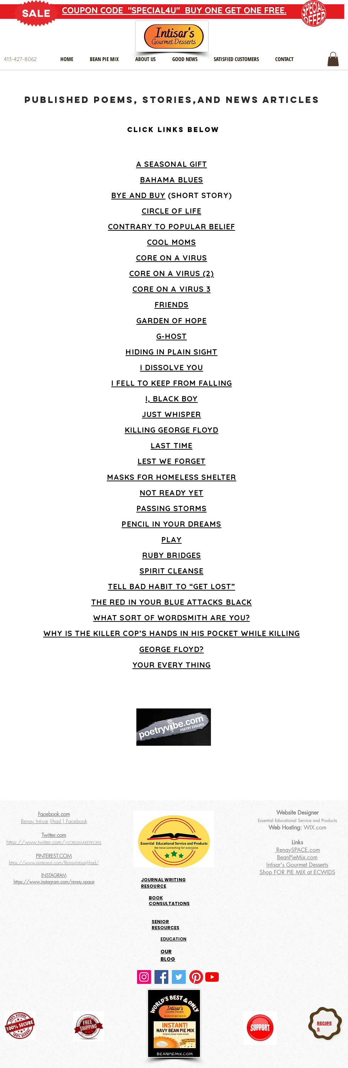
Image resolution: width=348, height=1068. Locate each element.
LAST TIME (171, 445)
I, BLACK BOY (171, 398)
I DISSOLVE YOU (171, 367)
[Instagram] (144, 977)
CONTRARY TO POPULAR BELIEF (171, 226)
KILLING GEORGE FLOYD (171, 429)
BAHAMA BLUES (171, 179)
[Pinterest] (196, 977)
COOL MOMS (171, 242)
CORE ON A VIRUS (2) (171, 273)
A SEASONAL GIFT (171, 164)
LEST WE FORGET (171, 461)
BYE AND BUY (138, 195)
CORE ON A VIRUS (171, 257)
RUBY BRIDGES (171, 555)
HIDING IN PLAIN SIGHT (171, 351)
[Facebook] (161, 977)
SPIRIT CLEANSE (171, 570)
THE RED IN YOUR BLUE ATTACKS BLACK (171, 602)
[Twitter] (179, 977)
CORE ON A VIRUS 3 (171, 289)
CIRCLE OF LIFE (171, 210)
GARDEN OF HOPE (171, 320)
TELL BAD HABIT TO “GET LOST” (171, 586)
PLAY (171, 539)
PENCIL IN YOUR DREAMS (171, 523)
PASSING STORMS (171, 508)
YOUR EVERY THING (171, 664)
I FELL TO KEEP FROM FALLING (171, 383)
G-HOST (171, 336)
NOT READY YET (171, 492)
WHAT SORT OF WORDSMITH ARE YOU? (171, 617)
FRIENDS (171, 304)
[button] (333, 59)
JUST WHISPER (171, 414)
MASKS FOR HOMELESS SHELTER (171, 477)
